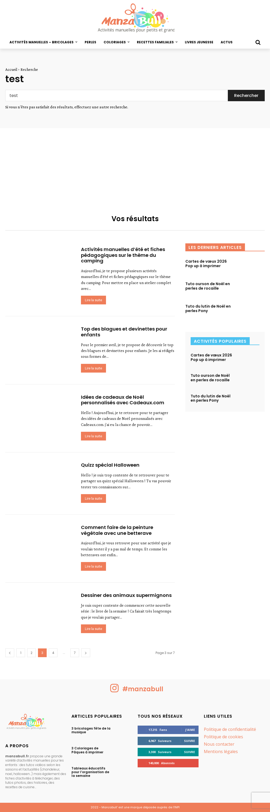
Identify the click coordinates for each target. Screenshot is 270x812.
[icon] (114, 691)
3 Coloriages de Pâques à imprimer (87, 750)
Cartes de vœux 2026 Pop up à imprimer (206, 263)
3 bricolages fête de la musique (90, 730)
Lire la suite (93, 300)
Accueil (11, 69)
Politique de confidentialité (230, 729)
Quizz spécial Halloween (110, 465)
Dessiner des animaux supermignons (126, 595)
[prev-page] (9, 652)
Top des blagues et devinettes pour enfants (124, 332)
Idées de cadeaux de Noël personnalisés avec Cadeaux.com (122, 400)
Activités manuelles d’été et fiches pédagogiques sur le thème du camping (123, 255)
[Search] (246, 95)
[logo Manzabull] (135, 18)
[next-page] (85, 652)
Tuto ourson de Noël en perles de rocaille (207, 286)
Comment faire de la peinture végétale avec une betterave (117, 530)
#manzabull (143, 689)
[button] (258, 42)
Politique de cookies (223, 737)
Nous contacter (219, 744)
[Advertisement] (135, 168)
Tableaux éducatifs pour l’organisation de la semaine (90, 772)
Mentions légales (221, 751)
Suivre (189, 741)
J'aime (190, 730)
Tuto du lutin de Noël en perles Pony (208, 308)
